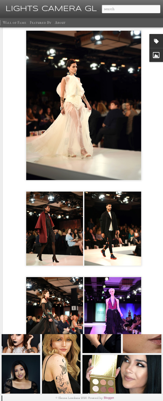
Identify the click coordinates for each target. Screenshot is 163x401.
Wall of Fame (14, 22)
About (60, 22)
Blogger (109, 397)
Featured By (40, 22)
